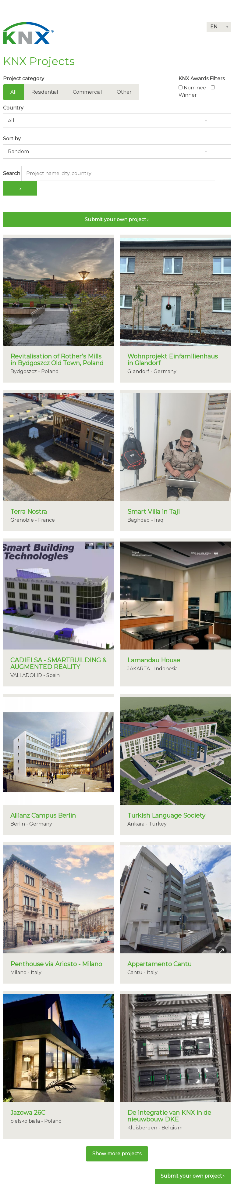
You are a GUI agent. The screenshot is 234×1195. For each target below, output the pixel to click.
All (13, 92)
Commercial (87, 92)
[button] (116, 1153)
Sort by (12, 139)
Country (13, 108)
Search (11, 173)
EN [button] (214, 27)
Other (124, 92)
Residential (44, 92)
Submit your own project (115, 219)
